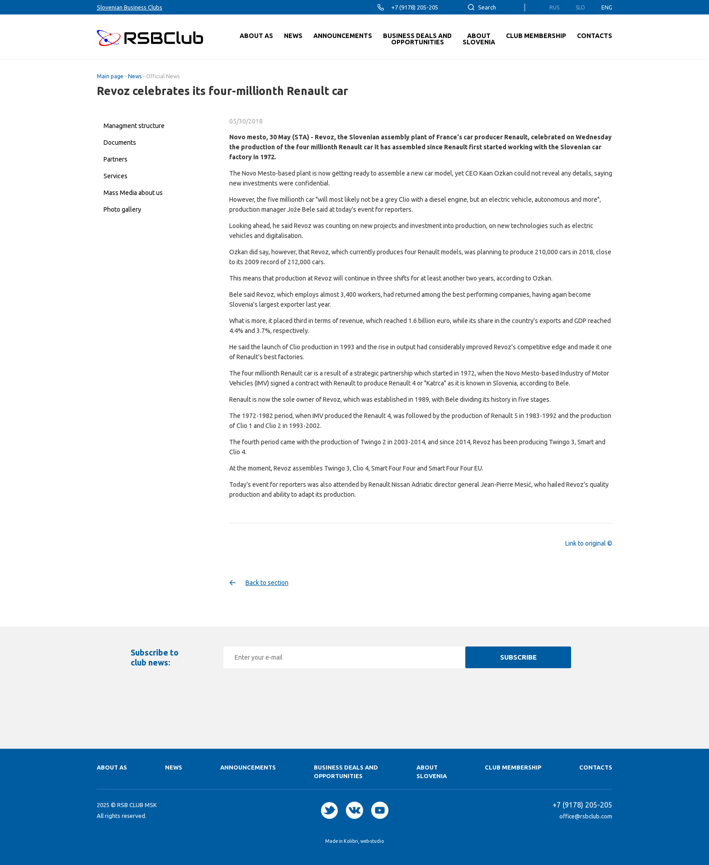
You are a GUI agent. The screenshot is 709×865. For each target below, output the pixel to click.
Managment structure (134, 125)
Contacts (595, 767)
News (135, 76)
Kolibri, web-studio (364, 841)
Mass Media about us (133, 192)
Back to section (267, 582)
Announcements (248, 767)
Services (116, 176)
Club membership (513, 767)
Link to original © (588, 543)
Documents (120, 142)
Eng (606, 7)
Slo (580, 7)
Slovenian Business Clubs (129, 7)
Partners (116, 159)
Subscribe (518, 657)
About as (112, 767)
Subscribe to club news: (155, 657)
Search (487, 7)
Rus (554, 7)
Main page (110, 76)
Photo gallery (122, 209)
